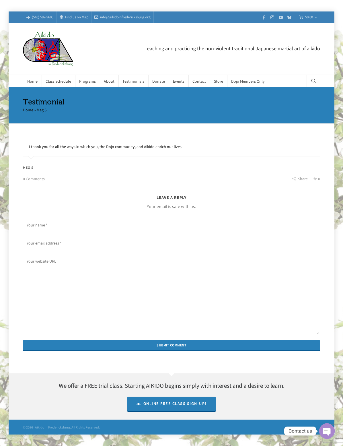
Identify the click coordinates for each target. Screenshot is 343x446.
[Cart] (308, 17)
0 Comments (34, 179)
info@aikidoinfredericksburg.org (122, 17)
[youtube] (281, 17)
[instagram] (273, 17)
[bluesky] (290, 17)
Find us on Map (73, 17)
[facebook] (265, 17)
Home (28, 110)
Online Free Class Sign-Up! (171, 403)
